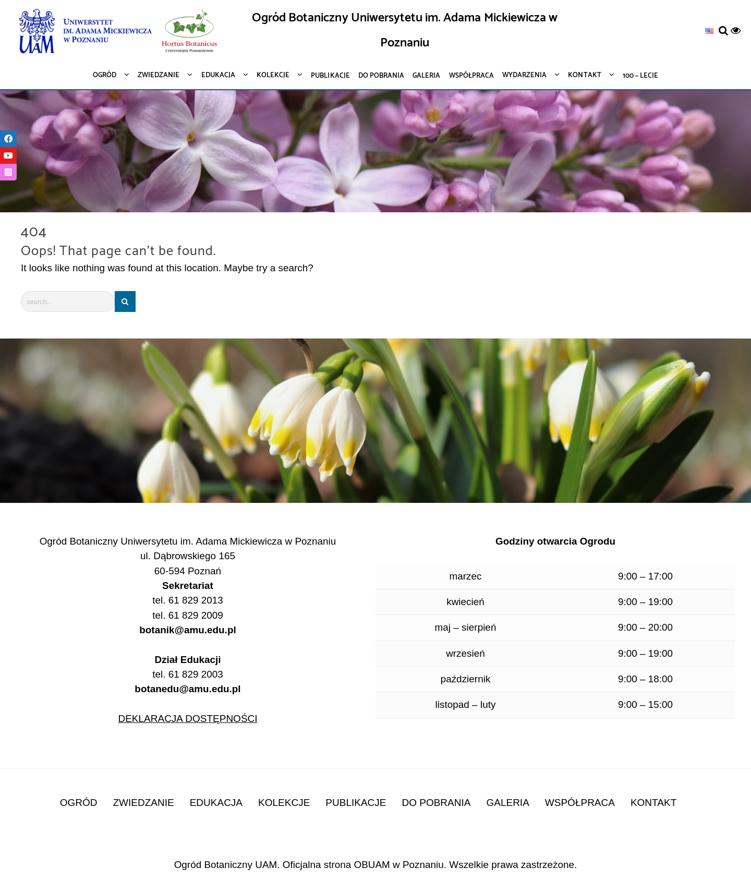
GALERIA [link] (507, 803)
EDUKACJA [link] (216, 803)
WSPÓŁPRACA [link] (580, 803)
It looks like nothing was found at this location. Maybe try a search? (167, 267)
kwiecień (465, 602)
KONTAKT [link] (653, 803)
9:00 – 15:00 (645, 705)
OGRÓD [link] (79, 803)
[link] (709, 30)
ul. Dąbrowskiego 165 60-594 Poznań (188, 564)
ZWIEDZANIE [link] (143, 803)
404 (34, 232)
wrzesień (465, 653)
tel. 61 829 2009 (187, 615)
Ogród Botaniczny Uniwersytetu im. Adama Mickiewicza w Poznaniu (404, 30)
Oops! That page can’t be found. (118, 251)
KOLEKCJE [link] (284, 803)
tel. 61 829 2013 (187, 600)
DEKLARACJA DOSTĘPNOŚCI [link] (187, 719)
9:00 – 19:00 (645, 602)
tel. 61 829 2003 (188, 683)
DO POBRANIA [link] (436, 803)
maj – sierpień (465, 627)
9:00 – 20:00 (645, 627)
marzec (465, 576)
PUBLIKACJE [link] (355, 803)
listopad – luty (465, 705)
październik (465, 679)
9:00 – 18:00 (645, 679)
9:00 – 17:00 (645, 576)
